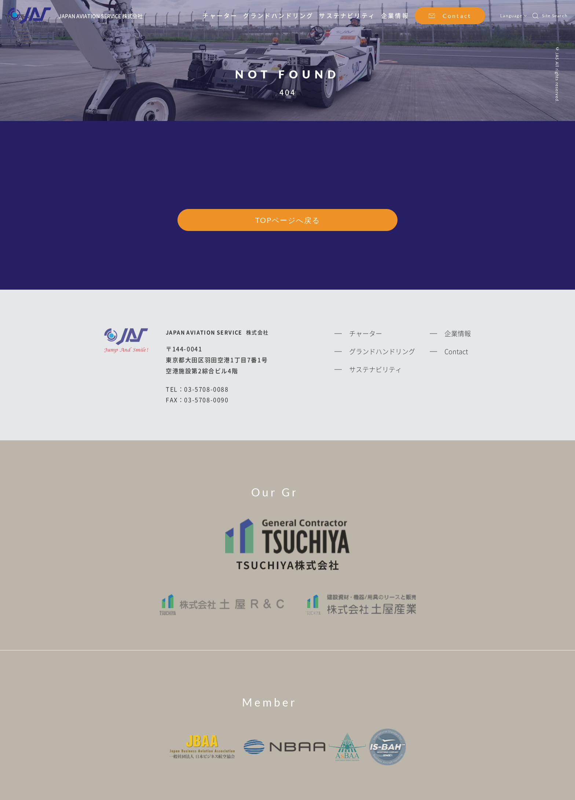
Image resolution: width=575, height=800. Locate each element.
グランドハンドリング (278, 15)
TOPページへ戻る (287, 220)
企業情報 (395, 15)
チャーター (220, 15)
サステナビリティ (347, 15)
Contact (457, 15)
